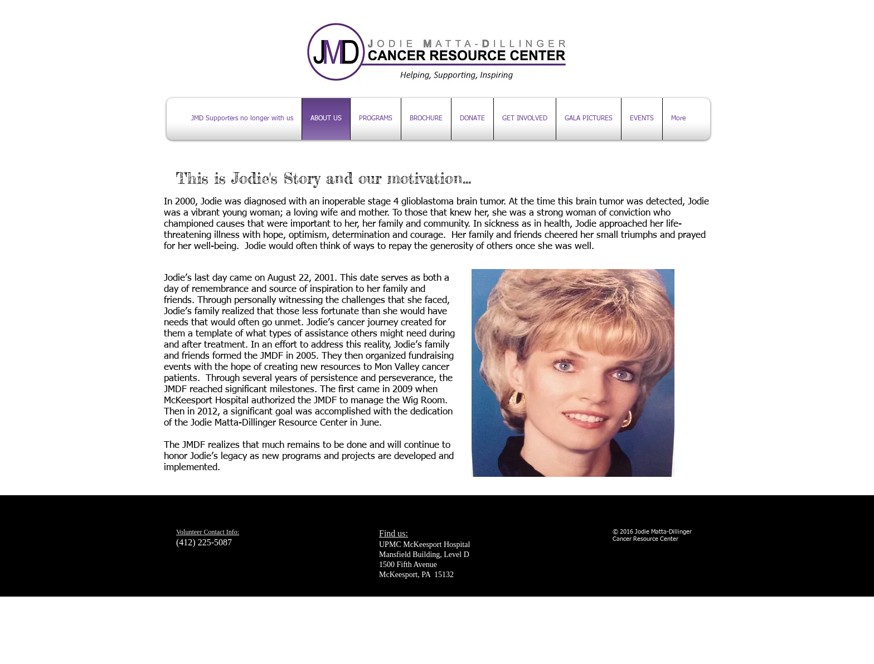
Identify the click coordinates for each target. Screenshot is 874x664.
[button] (641, 119)
